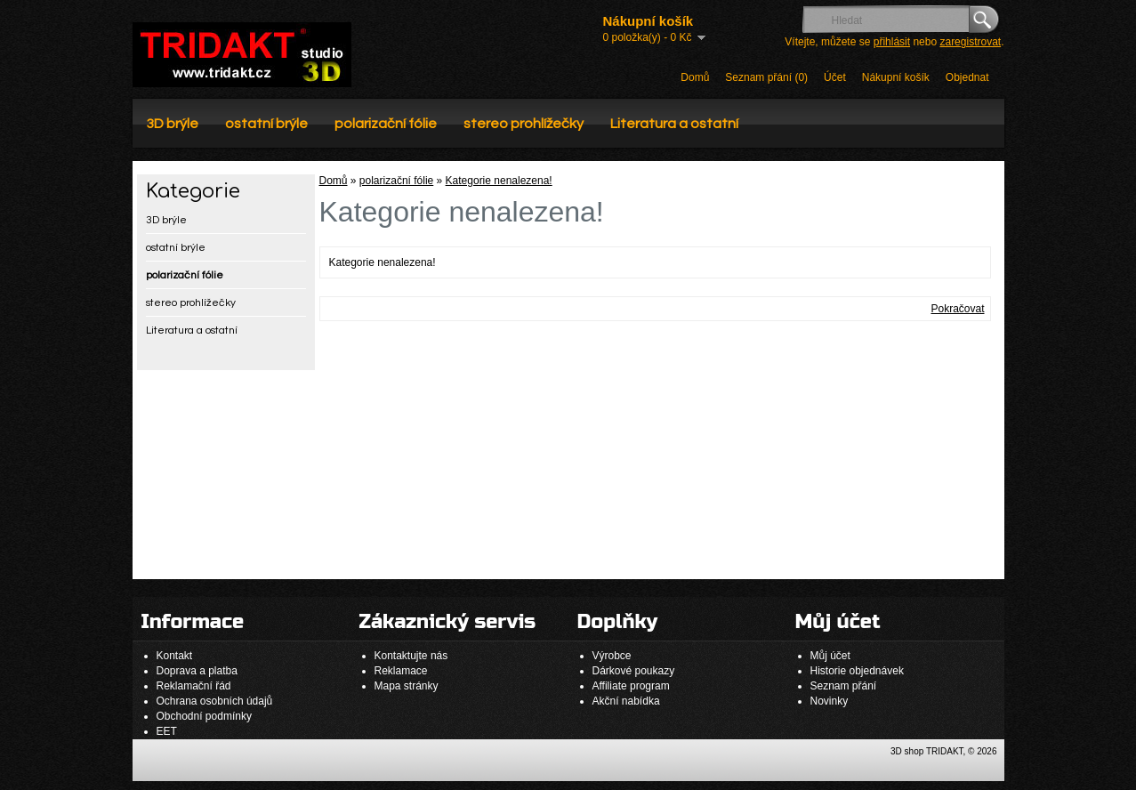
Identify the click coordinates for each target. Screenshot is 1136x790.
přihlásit (892, 42)
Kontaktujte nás (411, 655)
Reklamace (401, 671)
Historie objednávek (857, 671)
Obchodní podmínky (204, 716)
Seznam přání (843, 686)
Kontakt (175, 655)
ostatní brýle (266, 124)
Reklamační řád (194, 686)
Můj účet (830, 655)
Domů (695, 77)
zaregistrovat (970, 42)
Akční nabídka (626, 701)
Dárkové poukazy (633, 671)
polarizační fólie (385, 124)
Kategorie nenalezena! (499, 180)
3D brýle (172, 124)
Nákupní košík (896, 77)
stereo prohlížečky (523, 124)
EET (167, 731)
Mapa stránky (407, 686)
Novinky (829, 701)
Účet (835, 77)
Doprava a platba (197, 671)
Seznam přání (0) (766, 77)
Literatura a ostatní (674, 124)
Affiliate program (631, 686)
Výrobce (612, 655)
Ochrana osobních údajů (215, 701)
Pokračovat (957, 308)
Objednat (967, 77)
